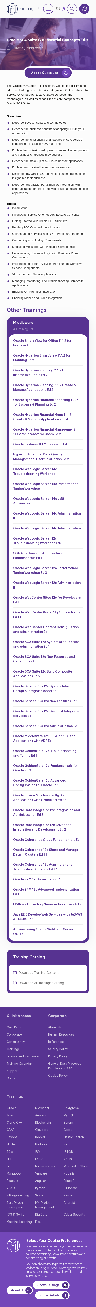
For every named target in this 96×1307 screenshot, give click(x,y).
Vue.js (11, 1188)
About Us (55, 1027)
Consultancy (16, 1042)
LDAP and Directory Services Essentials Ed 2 (47, 904)
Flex (38, 1222)
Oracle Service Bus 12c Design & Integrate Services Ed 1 (46, 714)
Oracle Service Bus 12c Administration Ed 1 (46, 726)
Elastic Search (74, 1137)
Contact (13, 1078)
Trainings (13, 1049)
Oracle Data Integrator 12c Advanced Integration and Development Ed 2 (42, 827)
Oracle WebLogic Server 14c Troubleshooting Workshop (35, 472)
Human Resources (61, 1034)
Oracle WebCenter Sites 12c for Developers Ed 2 (47, 600)
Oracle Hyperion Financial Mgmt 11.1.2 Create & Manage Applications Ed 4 (42, 417)
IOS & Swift (15, 1214)
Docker (40, 1137)
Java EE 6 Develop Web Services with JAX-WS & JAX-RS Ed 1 (47, 917)
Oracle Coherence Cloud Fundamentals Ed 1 (47, 839)
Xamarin (69, 1195)
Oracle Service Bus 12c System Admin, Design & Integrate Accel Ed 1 (42, 689)
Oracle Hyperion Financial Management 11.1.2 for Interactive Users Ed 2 (44, 432)
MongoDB (14, 1173)
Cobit (68, 1130)
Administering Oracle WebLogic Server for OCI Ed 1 (46, 932)
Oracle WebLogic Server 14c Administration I (48, 528)
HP (65, 1144)
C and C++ (14, 1122)
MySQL (69, 1115)
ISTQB (68, 1151)
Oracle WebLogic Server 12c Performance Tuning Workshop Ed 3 (45, 570)
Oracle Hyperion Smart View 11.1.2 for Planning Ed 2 (41, 358)
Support (13, 1071)
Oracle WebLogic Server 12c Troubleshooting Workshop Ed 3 (37, 541)
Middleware (35, 48)
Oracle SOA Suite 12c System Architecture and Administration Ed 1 (46, 644)
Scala (39, 1195)
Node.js (69, 1173)
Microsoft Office (76, 1166)
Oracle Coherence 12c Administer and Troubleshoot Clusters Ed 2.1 (43, 867)
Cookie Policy (58, 1075)
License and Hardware (23, 1056)
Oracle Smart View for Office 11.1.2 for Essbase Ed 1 (42, 343)
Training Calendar (19, 1063)
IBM (37, 1151)
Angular (40, 1181)
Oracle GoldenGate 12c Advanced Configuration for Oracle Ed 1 (39, 783)
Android (69, 1202)
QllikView (70, 1188)
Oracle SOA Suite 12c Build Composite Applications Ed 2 (42, 674)
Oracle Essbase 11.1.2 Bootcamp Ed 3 (41, 444)
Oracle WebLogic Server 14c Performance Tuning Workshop (45, 486)
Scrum (68, 1122)
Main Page (14, 1027)
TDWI (10, 1151)
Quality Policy (58, 1049)
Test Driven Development (16, 1205)
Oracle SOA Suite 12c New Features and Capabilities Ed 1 (44, 659)
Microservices (45, 1166)
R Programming (18, 1195)
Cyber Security (74, 1214)
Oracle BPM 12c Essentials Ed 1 (36, 879)
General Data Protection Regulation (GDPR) (65, 1066)
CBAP (11, 1130)
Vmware (41, 1173)
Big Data (41, 1214)
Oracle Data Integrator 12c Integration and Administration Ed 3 (46, 812)
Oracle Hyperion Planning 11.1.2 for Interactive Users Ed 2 (40, 373)
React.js (12, 1181)
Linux (10, 1166)
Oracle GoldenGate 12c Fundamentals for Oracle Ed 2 (45, 768)
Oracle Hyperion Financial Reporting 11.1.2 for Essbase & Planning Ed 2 (45, 402)
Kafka (39, 1159)
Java (10, 1115)
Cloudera (41, 1130)
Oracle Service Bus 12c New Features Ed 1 (45, 701)
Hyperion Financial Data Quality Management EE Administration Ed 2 (41, 457)
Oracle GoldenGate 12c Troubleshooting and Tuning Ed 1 (44, 753)
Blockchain (43, 1122)
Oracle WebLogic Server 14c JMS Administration (38, 501)
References (56, 1042)
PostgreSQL (72, 1108)
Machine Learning (19, 1222)
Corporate (14, 1034)
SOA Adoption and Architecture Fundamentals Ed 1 (37, 556)
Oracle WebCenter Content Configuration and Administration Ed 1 (46, 630)
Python (40, 1188)
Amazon (41, 1115)
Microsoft (42, 1108)
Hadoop (41, 1144)
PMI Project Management (44, 1205)
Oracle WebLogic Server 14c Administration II (47, 516)
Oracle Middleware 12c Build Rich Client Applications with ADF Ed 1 (44, 739)
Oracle (18, 48)
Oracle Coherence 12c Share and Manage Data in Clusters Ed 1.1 (45, 852)
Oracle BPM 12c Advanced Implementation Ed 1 (46, 892)
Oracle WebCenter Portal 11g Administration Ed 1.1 (47, 615)
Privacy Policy (58, 1056)
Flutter (11, 1144)
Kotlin (68, 1159)
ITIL (9, 1159)
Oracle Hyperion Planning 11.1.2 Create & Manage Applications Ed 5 (44, 387)
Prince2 (69, 1181)
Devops (12, 1137)
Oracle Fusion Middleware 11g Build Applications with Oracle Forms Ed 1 (40, 798)
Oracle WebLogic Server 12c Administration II (47, 585)
